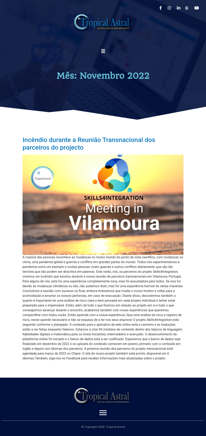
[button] (103, 51)
